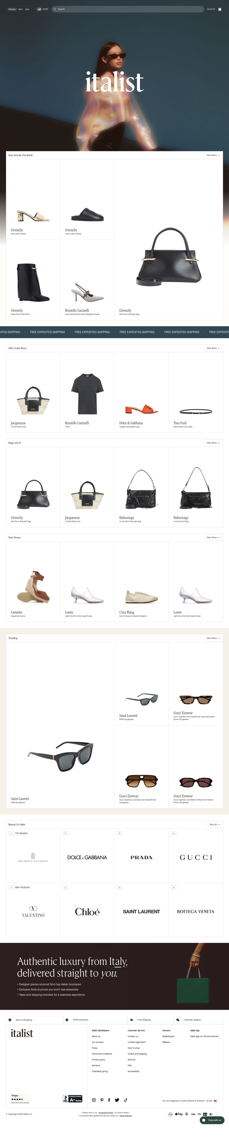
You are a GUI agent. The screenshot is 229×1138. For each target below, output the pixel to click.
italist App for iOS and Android (204, 1054)
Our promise (97, 1060)
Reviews (96, 1083)
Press (94, 1065)
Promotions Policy (106, 1130)
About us (96, 1054)
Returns (131, 1077)
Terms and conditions (102, 1071)
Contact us (133, 1054)
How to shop (134, 1065)
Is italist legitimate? (137, 1060)
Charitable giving (100, 1089)
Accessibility (133, 1089)
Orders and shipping (137, 1071)
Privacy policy (98, 1077)
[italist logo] (114, 82)
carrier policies (126, 1133)
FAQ (129, 1083)
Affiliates (166, 1060)
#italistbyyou (168, 1054)
